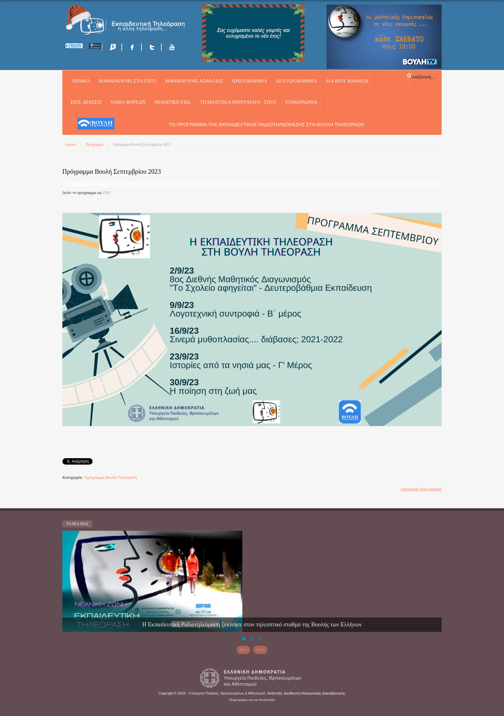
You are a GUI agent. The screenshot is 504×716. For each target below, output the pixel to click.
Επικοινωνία (301, 102)
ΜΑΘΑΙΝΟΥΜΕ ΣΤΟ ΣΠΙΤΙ (127, 80)
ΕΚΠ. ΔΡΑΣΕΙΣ (86, 102)
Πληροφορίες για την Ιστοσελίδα (252, 700)
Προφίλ (81, 80)
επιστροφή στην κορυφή (421, 488)
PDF (107, 192)
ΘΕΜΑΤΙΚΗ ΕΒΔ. (173, 102)
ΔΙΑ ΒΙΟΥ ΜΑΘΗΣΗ (347, 80)
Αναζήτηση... (422, 76)
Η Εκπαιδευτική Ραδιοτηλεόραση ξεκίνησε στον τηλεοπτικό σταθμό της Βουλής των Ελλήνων (252, 624)
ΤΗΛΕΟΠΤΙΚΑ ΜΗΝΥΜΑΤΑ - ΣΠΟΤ (238, 102)
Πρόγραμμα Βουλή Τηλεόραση (111, 477)
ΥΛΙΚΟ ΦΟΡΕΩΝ (128, 102)
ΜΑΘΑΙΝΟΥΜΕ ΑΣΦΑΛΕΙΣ (194, 80)
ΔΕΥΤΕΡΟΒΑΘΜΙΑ (296, 80)
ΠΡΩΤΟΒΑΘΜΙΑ (249, 80)
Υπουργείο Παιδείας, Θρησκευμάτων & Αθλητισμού (227, 693)
